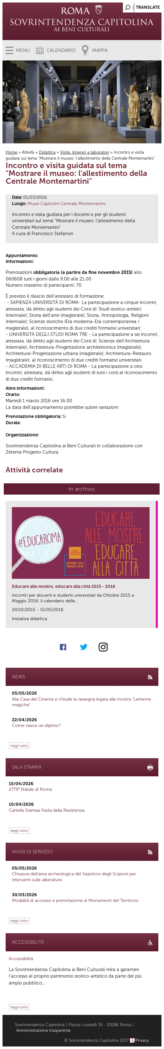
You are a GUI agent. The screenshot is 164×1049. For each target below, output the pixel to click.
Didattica (47, 152)
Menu (23, 50)
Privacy (142, 1040)
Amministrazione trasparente (43, 1030)
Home (11, 152)
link (153, 621)
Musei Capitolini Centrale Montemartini (66, 203)
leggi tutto (19, 745)
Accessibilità (21, 958)
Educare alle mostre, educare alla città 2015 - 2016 (63, 586)
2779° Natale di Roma (30, 789)
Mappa (100, 50)
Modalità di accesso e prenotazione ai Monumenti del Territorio (75, 900)
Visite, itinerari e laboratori (84, 152)
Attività (28, 152)
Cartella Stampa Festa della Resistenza (46, 810)
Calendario (61, 50)
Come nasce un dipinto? (36, 725)
